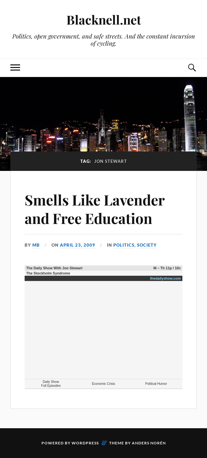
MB (36, 245)
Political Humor (156, 383)
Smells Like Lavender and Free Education (95, 209)
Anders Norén (149, 443)
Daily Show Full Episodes (51, 383)
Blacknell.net (103, 19)
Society (147, 245)
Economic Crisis (103, 383)
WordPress (85, 443)
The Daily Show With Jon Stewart (54, 268)
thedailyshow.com (165, 278)
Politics (123, 245)
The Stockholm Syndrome (48, 273)
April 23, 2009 (77, 245)
